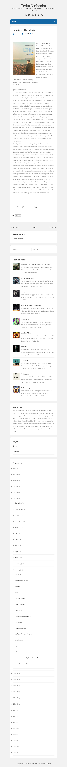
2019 (14, 680)
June (16, 539)
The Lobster (25, 374)
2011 (14, 728)
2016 (14, 698)
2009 (14, 740)
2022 (14, 492)
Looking (47, 43)
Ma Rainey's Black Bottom (23, 634)
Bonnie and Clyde (20, 628)
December (18, 503)
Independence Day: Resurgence (31, 305)
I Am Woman (19, 640)
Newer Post (15, 227)
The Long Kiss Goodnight (23, 616)
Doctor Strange (26, 388)
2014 (14, 710)
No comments (36, 34)
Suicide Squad (25, 319)
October (17, 515)
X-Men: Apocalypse (27, 278)
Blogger (48, 764)
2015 (14, 704)
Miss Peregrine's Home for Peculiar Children (35, 264)
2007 (14, 752)
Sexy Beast (18, 622)
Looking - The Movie (24, 29)
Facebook (26, 207)
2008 (14, 746)
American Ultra (26, 333)
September (18, 521)
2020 (14, 674)
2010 (14, 734)
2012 (14, 722)
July (16, 533)
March (17, 558)
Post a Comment (18, 239)
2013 (14, 716)
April (16, 552)
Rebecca (17, 652)
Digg (34, 207)
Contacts (16, 452)
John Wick (24, 347)
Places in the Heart (21, 598)
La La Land (24, 360)
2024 (14, 480)
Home (34, 227)
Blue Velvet (18, 574)
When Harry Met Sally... (22, 664)
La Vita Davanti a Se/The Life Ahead (26, 658)
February (18, 564)
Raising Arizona (20, 604)
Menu (33, 22)
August (17, 527)
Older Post (52, 227)
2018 (14, 686)
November (18, 509)
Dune (16, 592)
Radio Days (18, 610)
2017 (14, 692)
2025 (14, 474)
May (16, 545)
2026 (14, 468)
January (17, 570)
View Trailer (16, 85)
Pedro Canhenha (33, 5)
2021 (14, 498)
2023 (14, 486)
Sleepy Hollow (25, 292)
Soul (16, 646)
